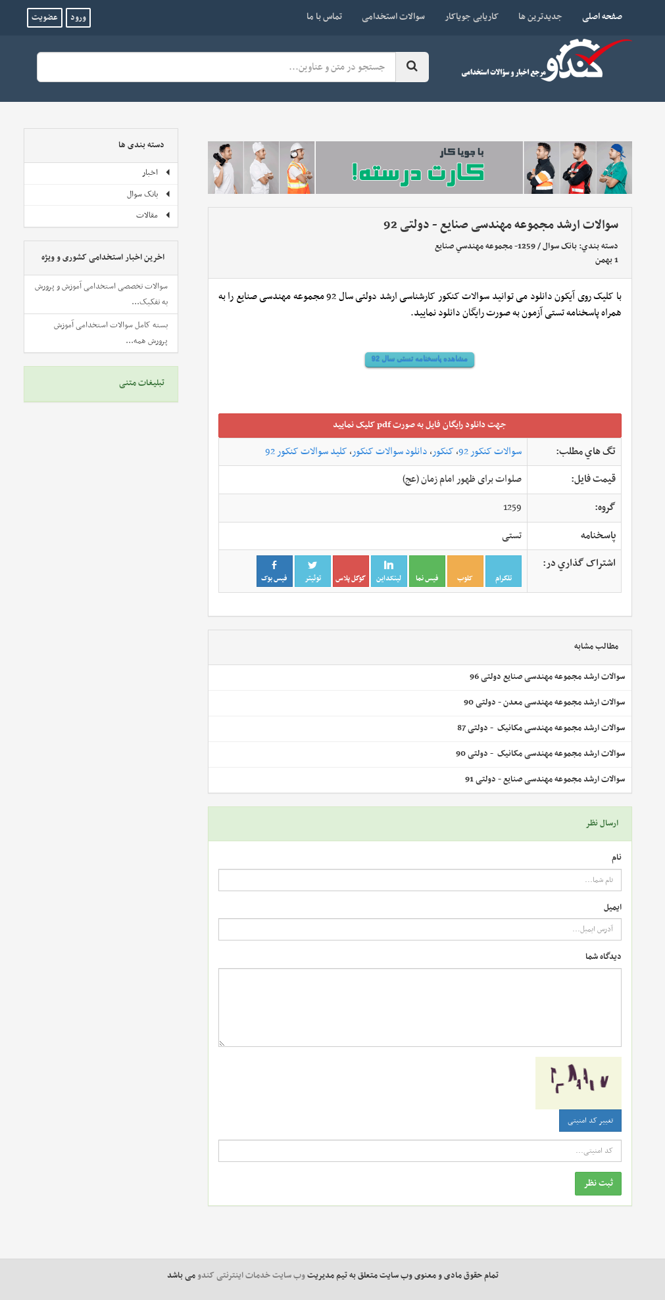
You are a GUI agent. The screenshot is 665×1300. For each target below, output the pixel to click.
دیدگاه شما (603, 957)
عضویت (45, 18)
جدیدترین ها (540, 16)
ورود (78, 18)
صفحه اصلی (597, 16)
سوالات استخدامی (393, 16)
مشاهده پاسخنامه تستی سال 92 (420, 359)
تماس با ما (324, 16)
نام (617, 858)
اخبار (156, 173)
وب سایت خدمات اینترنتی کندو (251, 1275)
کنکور (443, 451)
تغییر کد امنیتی (590, 1120)
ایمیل (613, 908)
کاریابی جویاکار (472, 16)
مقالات (153, 215)
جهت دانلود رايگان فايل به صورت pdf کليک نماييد (419, 424)
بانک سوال (560, 246)
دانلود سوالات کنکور (390, 451)
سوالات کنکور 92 (490, 451)
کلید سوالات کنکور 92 (306, 451)
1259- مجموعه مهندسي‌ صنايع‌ (485, 246)
